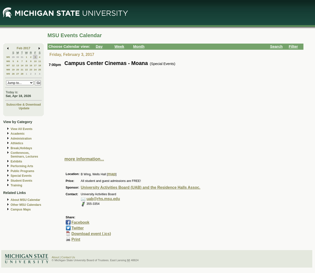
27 (17, 73)
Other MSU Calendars (26, 205)
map (112, 174)
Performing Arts (22, 166)
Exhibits (16, 161)
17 (35, 65)
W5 (8, 57)
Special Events (21, 175)
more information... (84, 159)
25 (39, 69)
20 (17, 69)
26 (13, 73)
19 (13, 69)
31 (22, 57)
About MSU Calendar (25, 200)
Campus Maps (21, 209)
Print (75, 239)
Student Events (21, 180)
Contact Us (68, 257)
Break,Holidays (21, 148)
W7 (8, 65)
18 (39, 65)
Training (16, 185)
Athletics (17, 143)
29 (13, 57)
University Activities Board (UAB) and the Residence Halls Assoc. (140, 187)
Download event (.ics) (91, 234)
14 (22, 65)
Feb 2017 (23, 48)
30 (17, 57)
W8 (8, 69)
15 (26, 65)
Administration (21, 138)
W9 (8, 73)
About (55, 257)
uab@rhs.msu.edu (103, 199)
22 (26, 69)
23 (31, 69)
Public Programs (22, 171)
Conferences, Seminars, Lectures (24, 154)
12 (13, 65)
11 (39, 61)
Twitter (77, 228)
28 (22, 73)
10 (35, 61)
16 (31, 65)
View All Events (21, 129)
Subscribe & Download (23, 104)
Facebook (80, 222)
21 (22, 69)
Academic (18, 133)
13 (17, 65)
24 (35, 69)
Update (24, 108)
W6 (8, 61)
